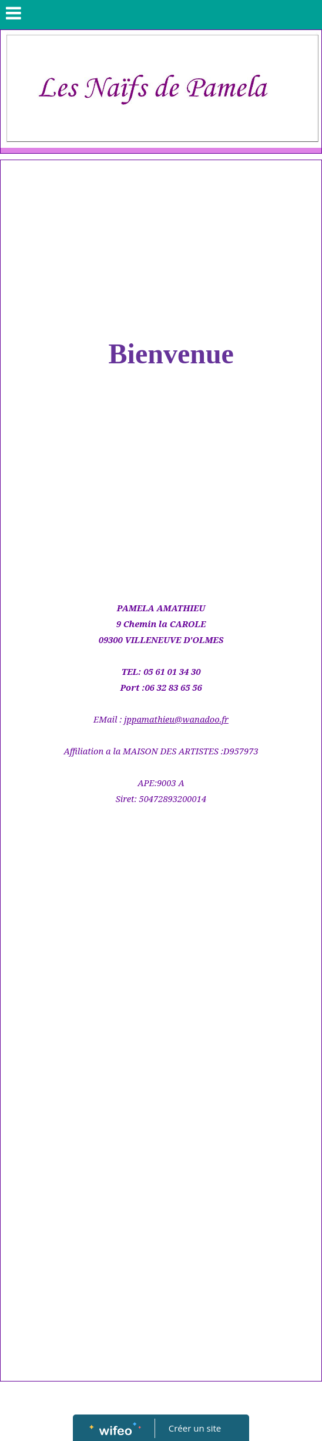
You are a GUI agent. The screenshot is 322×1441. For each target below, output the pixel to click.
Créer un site (195, 1428)
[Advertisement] (161, 248)
